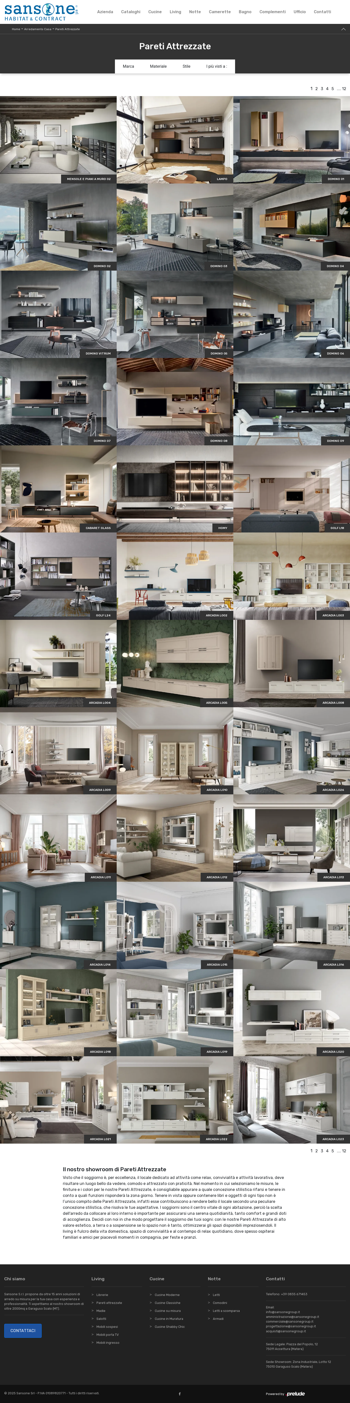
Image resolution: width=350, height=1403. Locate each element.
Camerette (220, 11)
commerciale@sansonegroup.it (289, 1321)
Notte (195, 11)
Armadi (218, 1319)
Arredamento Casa (37, 29)
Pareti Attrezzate (67, 29)
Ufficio (300, 11)
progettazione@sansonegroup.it (291, 1326)
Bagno (245, 11)
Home (16, 29)
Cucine (155, 11)
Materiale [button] (158, 66)
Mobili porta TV (107, 1335)
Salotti (101, 1319)
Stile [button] (186, 66)
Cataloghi (130, 11)
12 (344, 88)
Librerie (102, 1295)
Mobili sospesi (107, 1327)
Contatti (322, 11)
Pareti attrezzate (109, 1303)
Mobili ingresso (107, 1343)
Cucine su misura (168, 1311)
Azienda (105, 11)
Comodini (220, 1303)
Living (175, 11)
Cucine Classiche (167, 1303)
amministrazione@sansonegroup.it (292, 1317)
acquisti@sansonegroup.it (286, 1331)
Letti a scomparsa (226, 1311)
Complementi (273, 11)
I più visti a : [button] (216, 66)
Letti (216, 1295)
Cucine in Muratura (169, 1319)
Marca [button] (128, 66)
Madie (100, 1311)
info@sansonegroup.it (283, 1312)
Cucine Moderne (167, 1295)
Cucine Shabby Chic (170, 1327)
